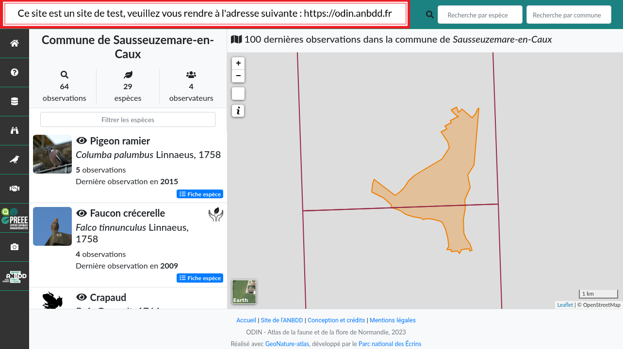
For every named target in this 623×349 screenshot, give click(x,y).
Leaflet (565, 304)
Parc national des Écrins (391, 344)
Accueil (244, 320)
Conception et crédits (336, 320)
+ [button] (238, 63)
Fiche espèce (200, 193)
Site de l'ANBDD (281, 320)
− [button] (238, 76)
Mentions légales (394, 320)
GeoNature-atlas (286, 344)
